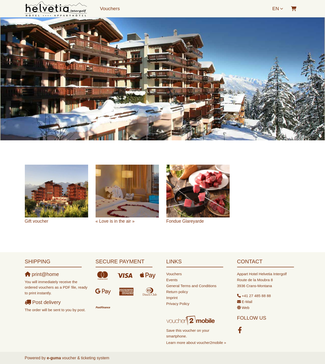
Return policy (177, 292)
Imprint (172, 298)
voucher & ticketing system (78, 358)
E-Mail (247, 302)
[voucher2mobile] (191, 320)
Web (246, 307)
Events (172, 280)
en (275, 8)
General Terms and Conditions (191, 286)
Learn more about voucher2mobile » (196, 342)
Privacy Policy (177, 304)
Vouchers (110, 8)
